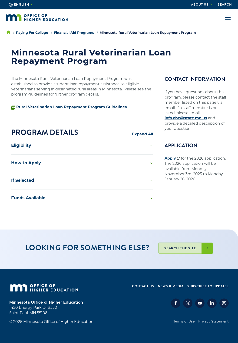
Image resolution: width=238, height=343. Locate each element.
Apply (170, 158)
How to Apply (26, 162)
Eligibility (21, 145)
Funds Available (28, 197)
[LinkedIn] (212, 306)
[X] (187, 306)
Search (225, 4)
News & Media (171, 286)
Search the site (180, 248)
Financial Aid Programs (74, 33)
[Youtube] (200, 306)
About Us (199, 4)
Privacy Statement (213, 321)
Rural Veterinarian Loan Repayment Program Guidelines (71, 107)
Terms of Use (184, 321)
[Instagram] (224, 306)
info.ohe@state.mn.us (186, 118)
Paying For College (32, 33)
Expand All (142, 134)
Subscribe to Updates (208, 286)
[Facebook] (175, 306)
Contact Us (143, 286)
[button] (82, 145)
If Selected (22, 180)
